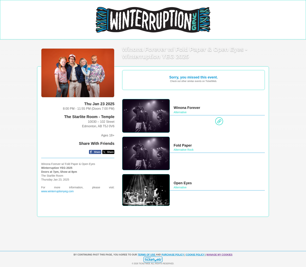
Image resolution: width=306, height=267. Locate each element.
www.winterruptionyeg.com (57, 191)
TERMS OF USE (147, 254)
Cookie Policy (195, 254)
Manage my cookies (219, 254)
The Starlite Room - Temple (89, 117)
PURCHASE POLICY (173, 254)
